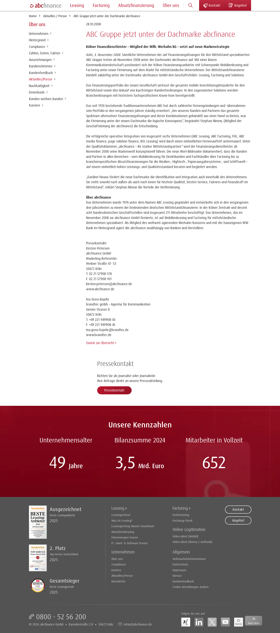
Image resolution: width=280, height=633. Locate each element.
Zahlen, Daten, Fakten (44, 53)
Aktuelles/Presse (40, 79)
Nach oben (253, 623)
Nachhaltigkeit (39, 86)
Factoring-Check (182, 520)
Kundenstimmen (40, 66)
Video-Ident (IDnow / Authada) (192, 541)
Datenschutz (180, 564)
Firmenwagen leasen (124, 537)
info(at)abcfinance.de (138, 624)
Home (33, 16)
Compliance (37, 47)
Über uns (171, 5)
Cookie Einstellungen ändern (190, 586)
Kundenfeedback (41, 73)
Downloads (37, 92)
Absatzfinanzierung (136, 5)
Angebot (238, 520)
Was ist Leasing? (121, 520)
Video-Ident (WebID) (185, 536)
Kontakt (238, 509)
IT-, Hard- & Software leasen (129, 543)
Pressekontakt (114, 390)
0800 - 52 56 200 (61, 616)
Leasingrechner (121, 514)
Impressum (179, 570)
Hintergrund (37, 40)
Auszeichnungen (40, 60)
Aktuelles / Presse (55, 16)
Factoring (101, 5)
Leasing (77, 5)
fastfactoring (180, 514)
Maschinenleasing (122, 531)
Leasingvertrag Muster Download (132, 526)
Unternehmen (38, 33)
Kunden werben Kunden (46, 99)
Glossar (177, 575)
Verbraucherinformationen (189, 558)
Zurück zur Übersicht (100, 343)
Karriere (34, 105)
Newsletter (118, 581)
